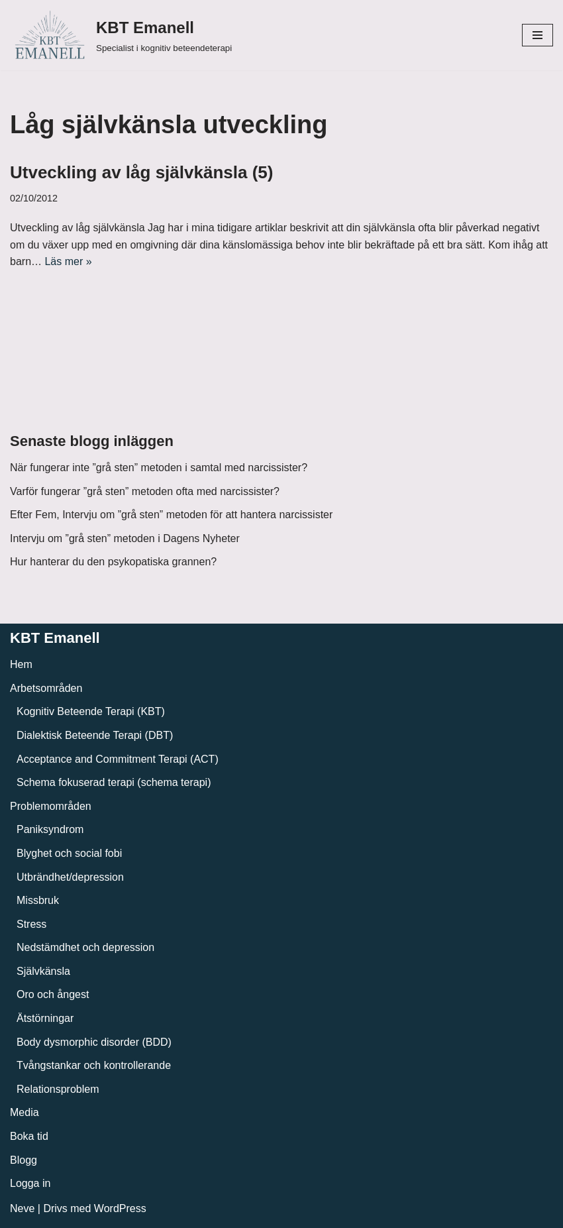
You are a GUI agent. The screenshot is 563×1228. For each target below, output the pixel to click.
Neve (22, 1208)
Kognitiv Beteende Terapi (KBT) (91, 711)
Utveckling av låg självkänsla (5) (141, 172)
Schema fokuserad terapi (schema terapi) (114, 782)
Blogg (23, 1160)
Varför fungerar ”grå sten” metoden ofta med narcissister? (145, 491)
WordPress (120, 1208)
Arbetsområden (46, 688)
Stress (31, 924)
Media (24, 1112)
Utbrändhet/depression (70, 877)
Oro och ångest (53, 994)
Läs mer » (67, 261)
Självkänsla (43, 971)
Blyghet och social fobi (69, 853)
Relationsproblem (58, 1089)
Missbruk (38, 900)
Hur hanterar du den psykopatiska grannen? (113, 561)
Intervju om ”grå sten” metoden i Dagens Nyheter (125, 538)
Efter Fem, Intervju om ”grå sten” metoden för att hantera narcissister (171, 514)
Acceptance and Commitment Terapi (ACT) (118, 759)
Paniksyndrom (50, 829)
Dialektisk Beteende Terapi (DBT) (95, 735)
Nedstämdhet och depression (85, 947)
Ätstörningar (45, 1018)
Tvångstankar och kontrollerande (94, 1065)
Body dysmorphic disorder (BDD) (94, 1042)
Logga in (30, 1183)
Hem (21, 664)
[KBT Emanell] (121, 35)
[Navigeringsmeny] (537, 35)
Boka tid (29, 1136)
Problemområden (50, 806)
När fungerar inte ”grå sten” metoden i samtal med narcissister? (158, 467)
